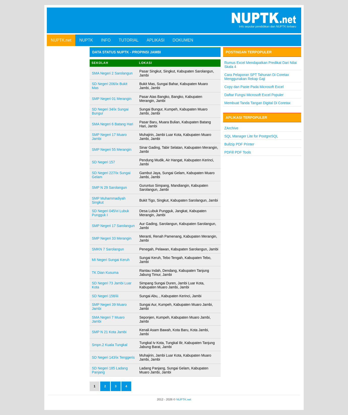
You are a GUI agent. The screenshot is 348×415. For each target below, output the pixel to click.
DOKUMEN (182, 40)
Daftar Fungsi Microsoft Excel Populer (254, 95)
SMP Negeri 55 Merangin (111, 149)
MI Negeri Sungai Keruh (110, 260)
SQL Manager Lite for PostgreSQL (251, 136)
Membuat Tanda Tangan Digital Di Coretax (257, 103)
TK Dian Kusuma (105, 273)
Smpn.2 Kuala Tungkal (109, 345)
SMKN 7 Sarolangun (108, 249)
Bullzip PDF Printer (239, 144)
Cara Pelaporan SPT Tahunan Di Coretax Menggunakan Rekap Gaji (256, 77)
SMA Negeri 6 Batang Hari (112, 124)
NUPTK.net (61, 40)
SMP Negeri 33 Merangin (111, 238)
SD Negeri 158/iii (105, 296)
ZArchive (231, 128)
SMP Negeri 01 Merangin (111, 99)
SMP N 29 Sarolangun (109, 187)
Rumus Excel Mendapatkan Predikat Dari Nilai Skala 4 (260, 65)
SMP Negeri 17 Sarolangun (113, 226)
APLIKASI (155, 40)
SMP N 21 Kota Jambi (109, 332)
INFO (106, 40)
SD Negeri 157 (103, 162)
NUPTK (86, 40)
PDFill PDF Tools (237, 152)
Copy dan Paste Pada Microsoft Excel (254, 87)
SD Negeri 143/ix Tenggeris (113, 357)
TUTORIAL (128, 40)
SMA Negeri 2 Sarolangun (112, 73)
